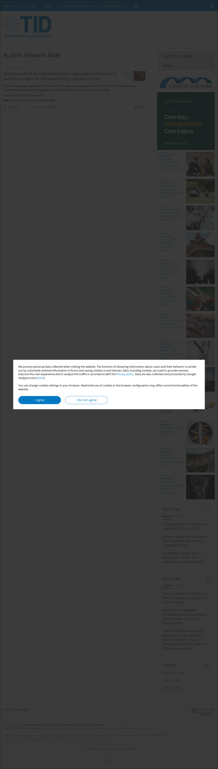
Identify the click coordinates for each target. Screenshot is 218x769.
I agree (39, 400)
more (40, 378)
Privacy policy (125, 374)
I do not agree (86, 400)
